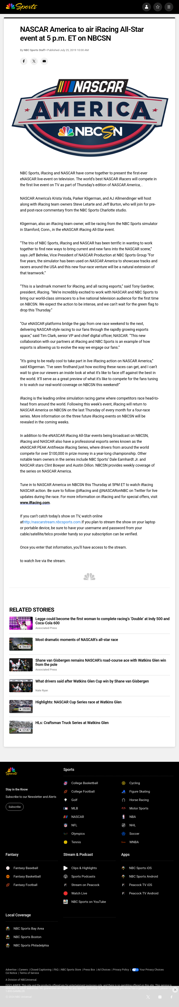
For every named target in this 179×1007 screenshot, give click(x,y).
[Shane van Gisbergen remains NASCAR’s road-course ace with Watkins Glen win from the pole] (21, 664)
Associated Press (46, 628)
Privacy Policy (121, 969)
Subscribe (15, 806)
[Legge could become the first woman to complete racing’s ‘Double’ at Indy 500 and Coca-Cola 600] (21, 623)
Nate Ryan (41, 690)
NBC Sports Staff (34, 50)
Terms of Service (29, 973)
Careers (23, 969)
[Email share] (44, 61)
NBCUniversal (28, 979)
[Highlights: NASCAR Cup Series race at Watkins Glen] (21, 706)
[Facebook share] (23, 61)
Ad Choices (103, 969)
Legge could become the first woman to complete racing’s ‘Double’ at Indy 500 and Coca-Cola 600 (102, 621)
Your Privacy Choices (152, 969)
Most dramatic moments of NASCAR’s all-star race (76, 640)
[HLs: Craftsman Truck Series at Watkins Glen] (21, 727)
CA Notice (11, 973)
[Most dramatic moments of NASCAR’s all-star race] (21, 644)
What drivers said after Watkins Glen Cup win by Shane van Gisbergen (92, 681)
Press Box (89, 969)
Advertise (11, 969)
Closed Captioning (40, 969)
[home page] (21, 7)
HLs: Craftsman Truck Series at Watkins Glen (72, 723)
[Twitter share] (34, 61)
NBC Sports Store (71, 969)
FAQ (56, 969)
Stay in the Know (17, 789)
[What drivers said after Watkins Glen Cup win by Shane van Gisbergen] (21, 685)
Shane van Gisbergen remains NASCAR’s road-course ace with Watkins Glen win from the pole (100, 662)
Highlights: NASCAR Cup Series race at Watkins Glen (78, 702)
